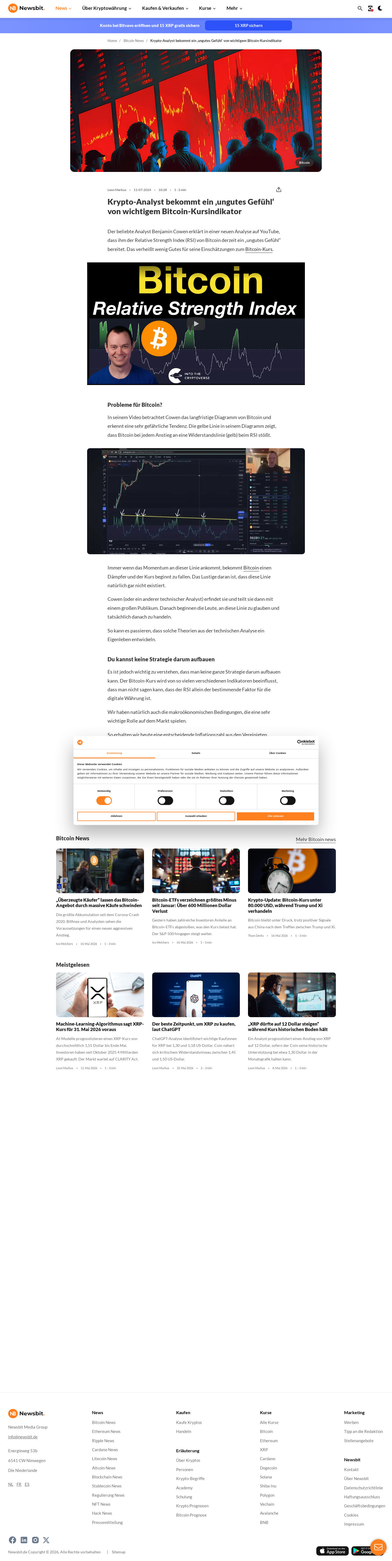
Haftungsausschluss (362, 1497)
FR (19, 1484)
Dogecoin (268, 1468)
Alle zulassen (276, 816)
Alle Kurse (269, 1422)
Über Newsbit (356, 1478)
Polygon (267, 1495)
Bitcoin (251, 568)
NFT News (101, 1504)
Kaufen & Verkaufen (163, 8)
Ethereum (269, 1440)
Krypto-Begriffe (190, 1478)
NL (10, 1484)
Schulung (184, 1497)
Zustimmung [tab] (114, 753)
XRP (264, 1449)
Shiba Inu (268, 1486)
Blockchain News (107, 1477)
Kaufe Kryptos (189, 1422)
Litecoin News (104, 1458)
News (61, 8)
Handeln (183, 1431)
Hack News (102, 1513)
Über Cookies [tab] (277, 753)
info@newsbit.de (23, 1437)
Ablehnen (116, 816)
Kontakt (351, 1469)
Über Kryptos (188, 1460)
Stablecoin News (107, 1486)
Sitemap (118, 1552)
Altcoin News (104, 1468)
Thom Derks (256, 935)
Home (112, 40)
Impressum (354, 1524)
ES (27, 1484)
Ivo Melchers (64, 943)
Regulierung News (108, 1495)
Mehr (232, 8)
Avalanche (269, 1513)
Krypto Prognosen (192, 1506)
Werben (351, 1422)
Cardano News (105, 1449)
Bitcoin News (134, 40)
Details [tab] (196, 753)
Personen (184, 1469)
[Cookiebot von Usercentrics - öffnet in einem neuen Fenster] (291, 742)
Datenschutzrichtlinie (363, 1488)
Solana (266, 1477)
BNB (264, 1522)
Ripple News (103, 1440)
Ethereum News (106, 1431)
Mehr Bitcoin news (316, 839)
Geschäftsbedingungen (364, 1506)
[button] (196, 323)
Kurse (205, 8)
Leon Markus (117, 190)
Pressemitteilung (107, 1522)
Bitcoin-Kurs (258, 249)
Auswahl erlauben (196, 816)
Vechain (267, 1504)
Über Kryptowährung (104, 8)
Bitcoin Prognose (191, 1515)
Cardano (267, 1458)
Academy (184, 1488)
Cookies (351, 1515)
